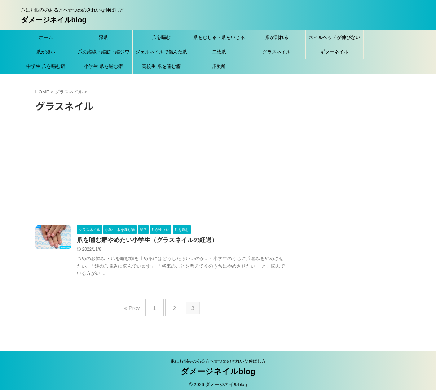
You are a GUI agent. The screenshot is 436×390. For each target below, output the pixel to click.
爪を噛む (161, 37)
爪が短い (45, 51)
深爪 (103, 37)
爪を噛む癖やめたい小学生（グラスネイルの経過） (143, 240)
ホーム (46, 37)
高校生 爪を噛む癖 (161, 66)
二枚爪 (219, 51)
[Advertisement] (160, 171)
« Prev (135, 306)
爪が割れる (277, 37)
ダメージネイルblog (54, 20)
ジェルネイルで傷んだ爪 (161, 51)
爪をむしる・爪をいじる (219, 37)
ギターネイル (334, 51)
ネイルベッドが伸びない (334, 37)
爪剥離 (219, 66)
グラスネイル (277, 51)
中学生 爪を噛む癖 (45, 66)
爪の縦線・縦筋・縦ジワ (103, 51)
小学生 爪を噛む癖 (103, 66)
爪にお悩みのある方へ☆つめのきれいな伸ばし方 (218, 356)
